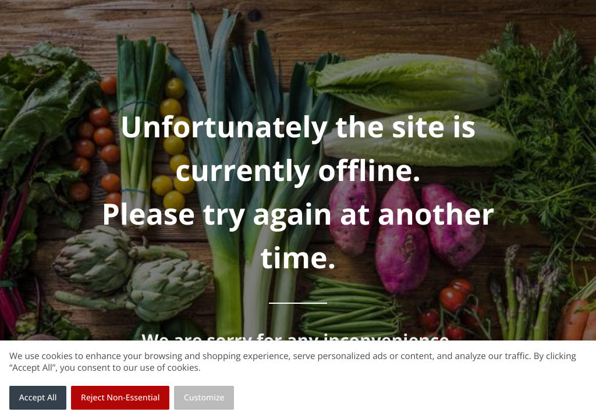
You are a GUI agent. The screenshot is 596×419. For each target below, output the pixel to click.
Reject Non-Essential (120, 397)
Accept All (38, 397)
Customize (204, 397)
